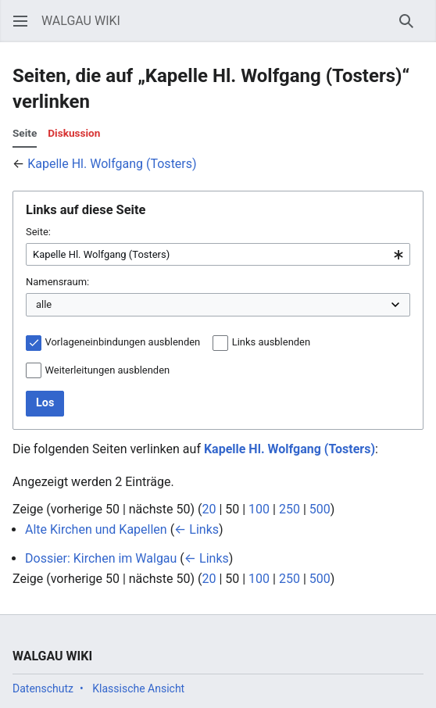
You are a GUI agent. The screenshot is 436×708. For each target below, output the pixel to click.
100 (259, 509)
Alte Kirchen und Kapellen (96, 529)
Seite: (38, 232)
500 (320, 509)
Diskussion (74, 133)
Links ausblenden (271, 342)
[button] (20, 21)
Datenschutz (43, 688)
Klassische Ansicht (138, 688)
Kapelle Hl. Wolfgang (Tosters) (111, 163)
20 (209, 509)
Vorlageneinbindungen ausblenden (123, 342)
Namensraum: (57, 282)
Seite (25, 133)
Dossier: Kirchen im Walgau (101, 558)
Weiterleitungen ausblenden (107, 370)
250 (289, 509)
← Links (196, 529)
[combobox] (218, 254)
